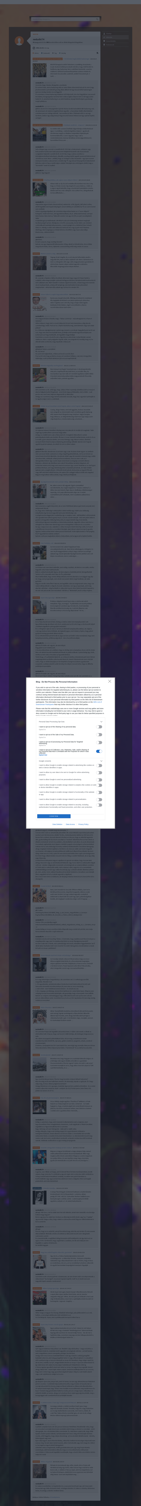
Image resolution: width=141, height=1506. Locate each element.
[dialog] (70, 753)
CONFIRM (54, 816)
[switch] (99, 726)
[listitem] (70, 722)
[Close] (110, 682)
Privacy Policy (83, 824)
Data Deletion (57, 824)
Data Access (70, 824)
